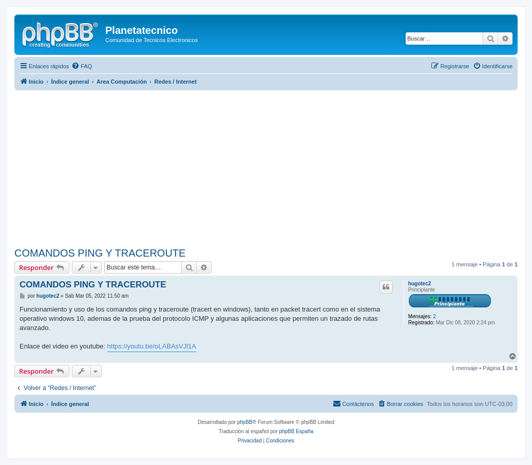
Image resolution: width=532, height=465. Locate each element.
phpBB (245, 422)
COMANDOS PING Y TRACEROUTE (99, 253)
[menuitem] (81, 66)
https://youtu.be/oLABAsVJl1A (151, 346)
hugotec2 (419, 283)
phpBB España (296, 431)
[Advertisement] (273, 167)
